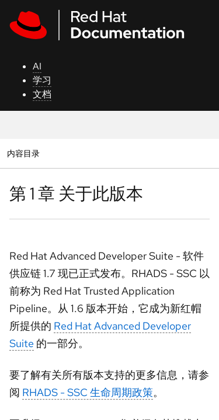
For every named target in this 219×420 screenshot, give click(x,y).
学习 (42, 80)
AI (37, 66)
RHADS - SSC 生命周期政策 (87, 392)
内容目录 (23, 153)
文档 (42, 94)
